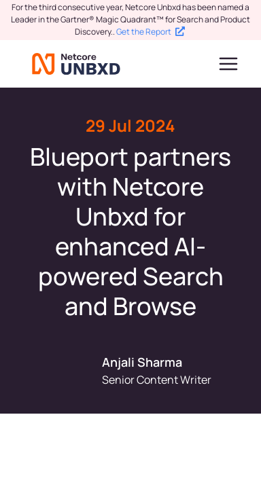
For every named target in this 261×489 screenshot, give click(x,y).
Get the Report (150, 31)
